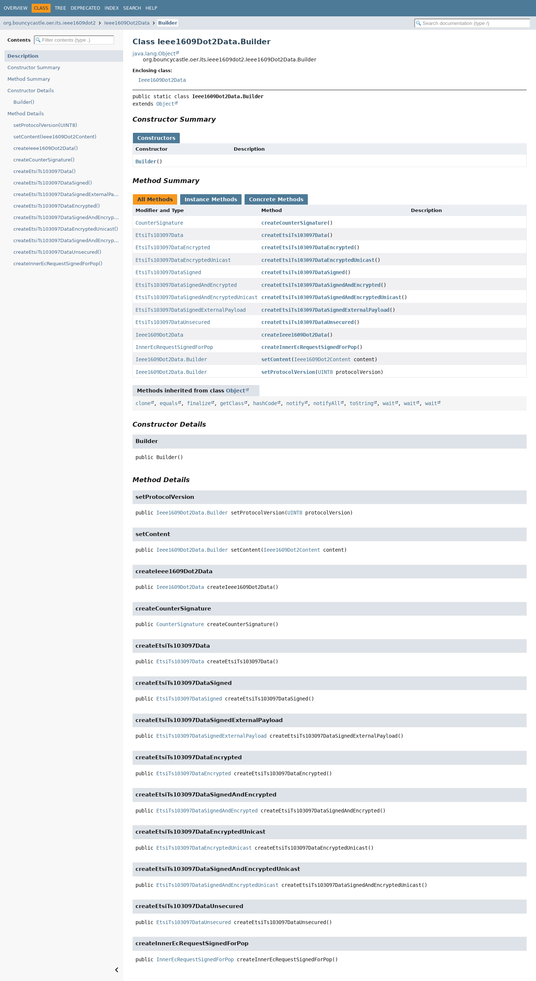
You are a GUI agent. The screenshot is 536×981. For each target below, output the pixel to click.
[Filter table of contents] (74, 40)
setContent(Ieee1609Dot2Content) (54, 137)
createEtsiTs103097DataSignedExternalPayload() (68, 194)
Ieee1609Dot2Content (322, 359)
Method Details (25, 113)
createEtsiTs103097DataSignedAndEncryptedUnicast (331, 297)
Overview (16, 8)
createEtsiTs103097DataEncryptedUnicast (317, 260)
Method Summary (28, 79)
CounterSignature (159, 223)
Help (151, 8)
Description (22, 56)
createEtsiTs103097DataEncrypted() (56, 206)
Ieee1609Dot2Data (127, 23)
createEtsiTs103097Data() (44, 171)
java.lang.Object (154, 54)
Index (112, 8)
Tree (60, 8)
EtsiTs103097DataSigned (168, 272)
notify (295, 403)
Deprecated (85, 8)
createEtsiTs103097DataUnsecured (307, 322)
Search (132, 8)
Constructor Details (30, 90)
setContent (276, 359)
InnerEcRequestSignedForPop (174, 347)
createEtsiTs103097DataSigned (303, 272)
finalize (199, 403)
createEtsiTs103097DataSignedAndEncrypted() (68, 217)
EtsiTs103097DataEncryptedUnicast (183, 260)
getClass (232, 403)
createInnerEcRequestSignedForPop (309, 347)
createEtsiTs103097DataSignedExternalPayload (325, 310)
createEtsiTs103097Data (294, 235)
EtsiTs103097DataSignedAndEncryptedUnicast (196, 297)
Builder (167, 23)
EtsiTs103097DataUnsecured (172, 322)
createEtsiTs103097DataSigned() (52, 183)
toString (361, 403)
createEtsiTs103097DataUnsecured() (57, 252)
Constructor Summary (33, 67)
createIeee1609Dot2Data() (45, 148)
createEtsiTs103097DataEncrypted (307, 247)
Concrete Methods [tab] (276, 199)
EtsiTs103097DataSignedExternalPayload (190, 310)
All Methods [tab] (155, 199)
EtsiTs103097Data (159, 235)
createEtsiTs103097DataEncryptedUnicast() (65, 229)
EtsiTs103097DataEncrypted (172, 247)
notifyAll (326, 403)
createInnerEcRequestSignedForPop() (57, 263)
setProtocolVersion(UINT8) (45, 125)
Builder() (23, 102)
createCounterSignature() (43, 160)
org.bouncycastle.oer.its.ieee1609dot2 (49, 23)
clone (142, 403)
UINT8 (325, 372)
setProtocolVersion (288, 372)
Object (165, 104)
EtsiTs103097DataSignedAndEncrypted (186, 285)
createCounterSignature (294, 223)
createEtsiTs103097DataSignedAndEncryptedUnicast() (68, 240)
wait (389, 403)
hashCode (265, 403)
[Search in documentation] (472, 23)
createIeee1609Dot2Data (294, 335)
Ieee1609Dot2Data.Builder (171, 359)
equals (169, 403)
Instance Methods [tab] (211, 199)
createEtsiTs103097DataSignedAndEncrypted (320, 285)
